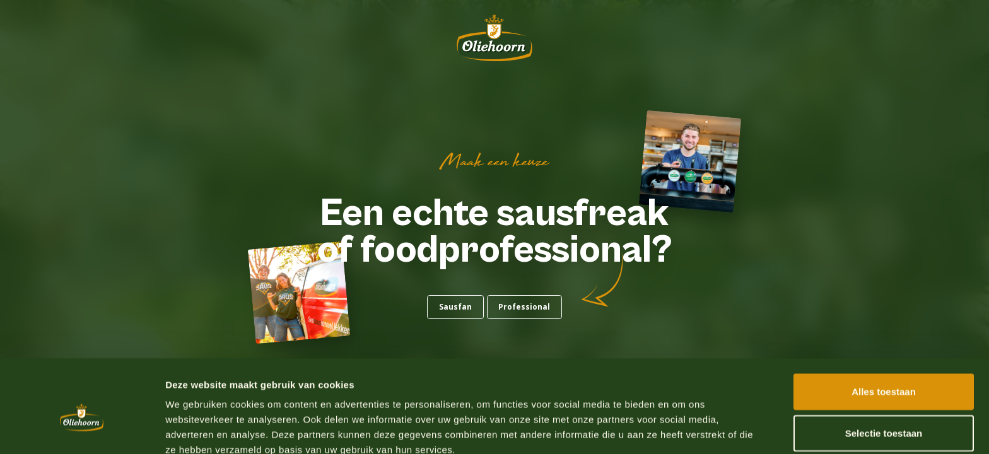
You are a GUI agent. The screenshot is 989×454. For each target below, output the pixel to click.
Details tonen (681, 429)
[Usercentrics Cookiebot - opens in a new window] (81, 429)
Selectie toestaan (884, 371)
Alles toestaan (883, 330)
